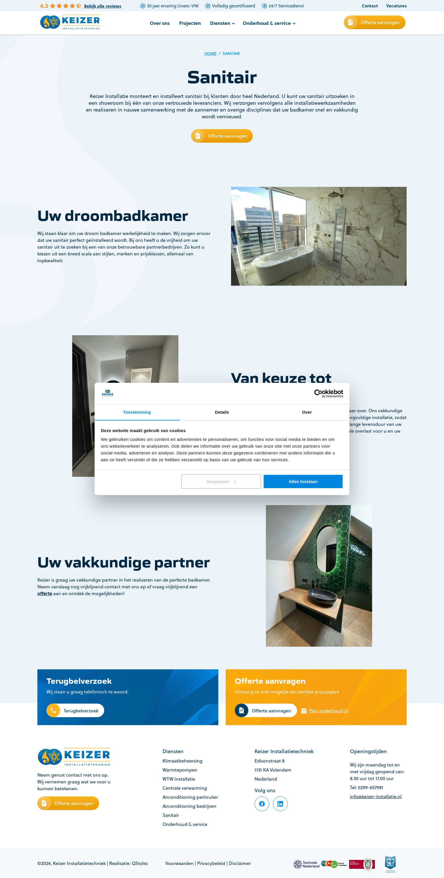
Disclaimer (240, 863)
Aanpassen (221, 481)
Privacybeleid (211, 863)
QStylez (140, 863)
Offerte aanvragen (380, 22)
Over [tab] (307, 412)
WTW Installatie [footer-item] (179, 779)
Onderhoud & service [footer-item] (185, 824)
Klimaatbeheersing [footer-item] (182, 760)
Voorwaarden (179, 863)
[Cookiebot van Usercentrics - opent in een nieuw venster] (318, 393)
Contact (370, 6)
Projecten (193, 23)
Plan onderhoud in (328, 711)
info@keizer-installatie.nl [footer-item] (376, 796)
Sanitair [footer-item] (171, 815)
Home (210, 53)
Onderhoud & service (267, 23)
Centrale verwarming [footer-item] (185, 788)
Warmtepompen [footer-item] (180, 769)
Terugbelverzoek (81, 711)
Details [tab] (222, 412)
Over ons (164, 23)
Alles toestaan (303, 481)
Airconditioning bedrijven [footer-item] (189, 806)
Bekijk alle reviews (102, 6)
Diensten (222, 23)
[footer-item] (262, 803)
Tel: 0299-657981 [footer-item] (366, 787)
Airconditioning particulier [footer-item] (190, 797)
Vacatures (396, 6)
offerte (44, 593)
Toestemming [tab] (137, 412)
